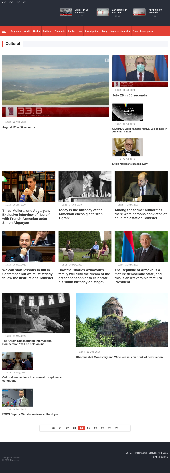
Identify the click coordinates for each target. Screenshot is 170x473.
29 (116, 428)
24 (81, 428)
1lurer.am (14, 460)
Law (80, 31)
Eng (11, 2)
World (27, 31)
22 (67, 428)
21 (60, 428)
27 (102, 428)
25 (88, 428)
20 (53, 428)
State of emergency (143, 31)
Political (47, 31)
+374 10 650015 (160, 457)
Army (104, 31)
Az (24, 2)
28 (109, 428)
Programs (16, 31)
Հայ (4, 2)
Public (71, 31)
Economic (60, 31)
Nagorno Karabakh (120, 31)
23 (74, 428)
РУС (18, 2)
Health (36, 31)
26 (95, 428)
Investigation (91, 31)
